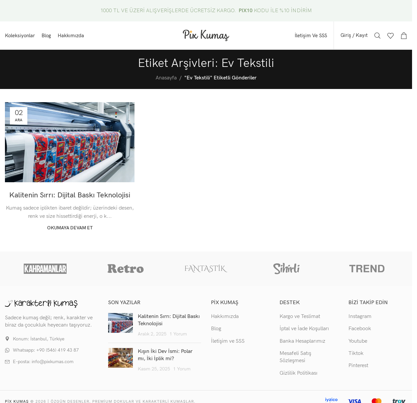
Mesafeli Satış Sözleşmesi (295, 357)
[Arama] (377, 35)
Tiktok (356, 353)
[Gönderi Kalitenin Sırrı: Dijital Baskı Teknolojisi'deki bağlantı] (69, 142)
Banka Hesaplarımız (302, 341)
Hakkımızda (225, 316)
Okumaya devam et (70, 228)
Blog (216, 329)
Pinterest (358, 365)
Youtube (357, 341)
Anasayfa (166, 78)
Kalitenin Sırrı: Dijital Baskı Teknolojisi (69, 195)
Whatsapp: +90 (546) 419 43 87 (46, 350)
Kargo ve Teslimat (300, 316)
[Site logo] (206, 35)
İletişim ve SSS (228, 341)
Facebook (359, 329)
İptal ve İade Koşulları (304, 329)
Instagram (360, 316)
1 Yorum (178, 334)
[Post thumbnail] (120, 325)
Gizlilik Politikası (298, 373)
